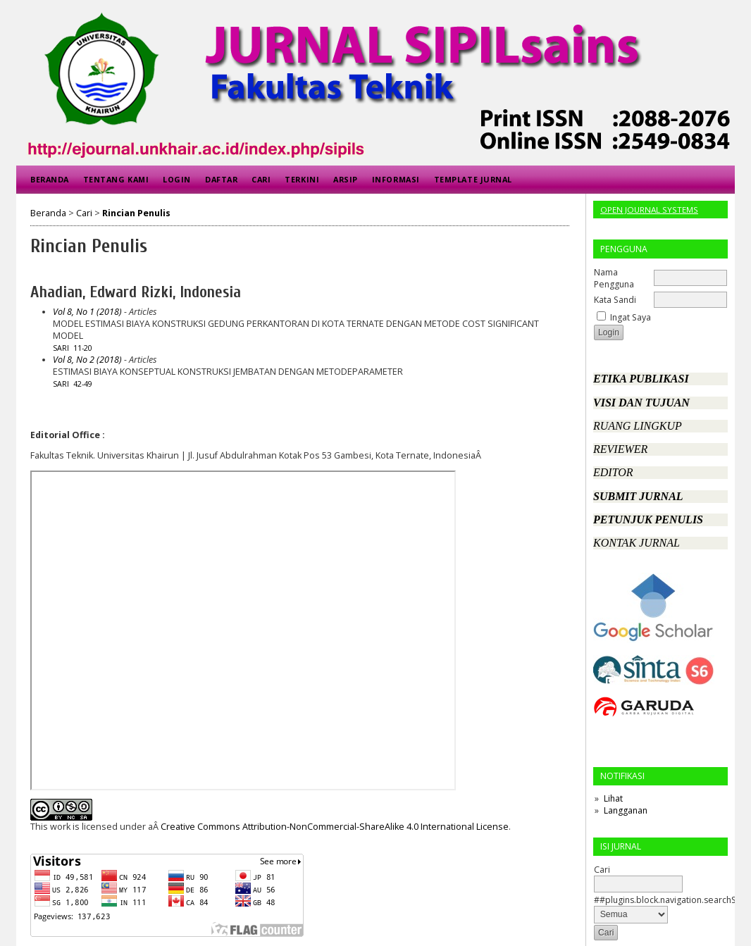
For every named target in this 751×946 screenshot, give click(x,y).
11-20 (82, 348)
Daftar (221, 179)
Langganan (625, 810)
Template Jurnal (473, 179)
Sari (61, 348)
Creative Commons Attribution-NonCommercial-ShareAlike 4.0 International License (335, 827)
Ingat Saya (630, 317)
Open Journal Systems (649, 209)
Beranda (49, 179)
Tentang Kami (116, 179)
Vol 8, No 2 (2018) (87, 360)
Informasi (396, 179)
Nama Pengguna (614, 278)
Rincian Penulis (136, 213)
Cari (261, 179)
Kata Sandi (615, 300)
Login (177, 179)
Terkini (302, 179)
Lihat (613, 798)
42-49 (82, 384)
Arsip (345, 179)
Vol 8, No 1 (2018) (87, 312)
